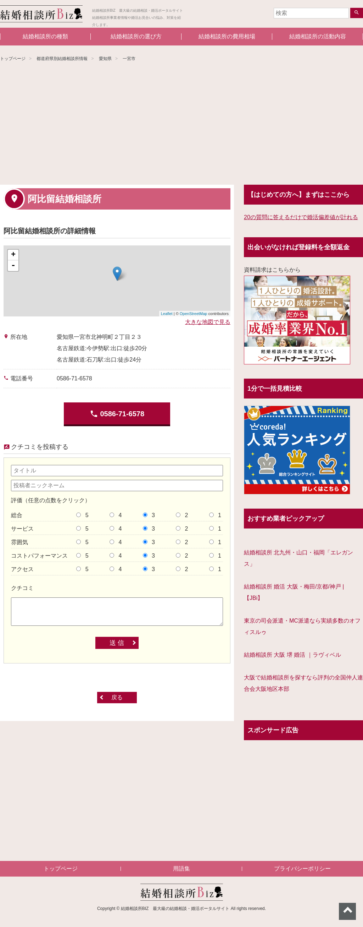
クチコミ (22, 588)
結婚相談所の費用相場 (227, 36)
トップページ (13, 58)
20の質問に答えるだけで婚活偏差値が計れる (301, 217)
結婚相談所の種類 (45, 36)
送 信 (117, 642)
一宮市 (129, 58)
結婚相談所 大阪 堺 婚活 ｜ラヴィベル (292, 655)
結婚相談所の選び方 (136, 36)
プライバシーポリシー (302, 869)
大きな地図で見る (207, 322)
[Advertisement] (181, 124)
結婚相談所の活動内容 (317, 36)
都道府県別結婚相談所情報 (62, 58)
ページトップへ (347, 911)
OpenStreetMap (193, 313)
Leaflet (167, 313)
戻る (117, 697)
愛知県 (105, 58)
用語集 (181, 869)
